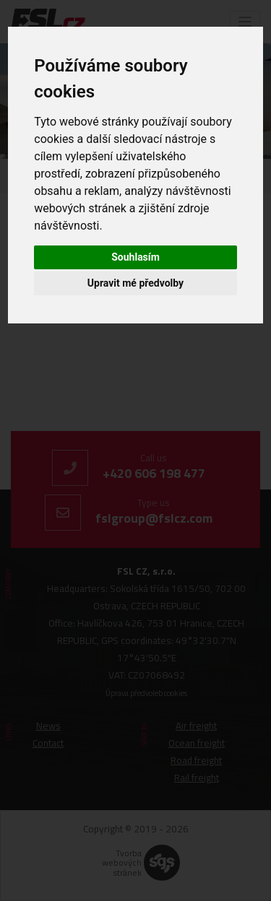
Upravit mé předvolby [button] (135, 283)
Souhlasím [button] (135, 257)
